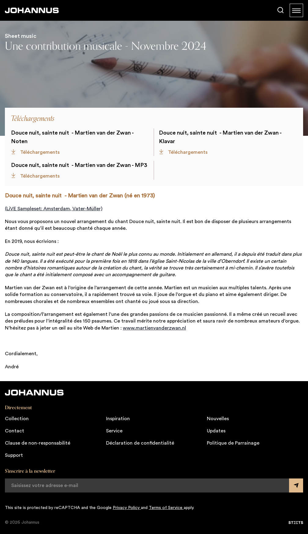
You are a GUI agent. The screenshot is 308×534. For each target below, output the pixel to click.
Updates (216, 430)
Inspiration (118, 418)
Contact (14, 430)
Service (114, 430)
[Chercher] (280, 10)
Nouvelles (218, 418)
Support (14, 455)
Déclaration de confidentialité (140, 443)
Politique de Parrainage (233, 443)
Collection (17, 418)
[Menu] (296, 10)
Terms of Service (166, 508)
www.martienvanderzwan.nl (154, 328)
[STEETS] (295, 522)
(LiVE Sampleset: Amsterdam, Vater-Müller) (53, 208)
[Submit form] (296, 485)
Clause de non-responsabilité (37, 443)
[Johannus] (32, 10)
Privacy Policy (127, 508)
